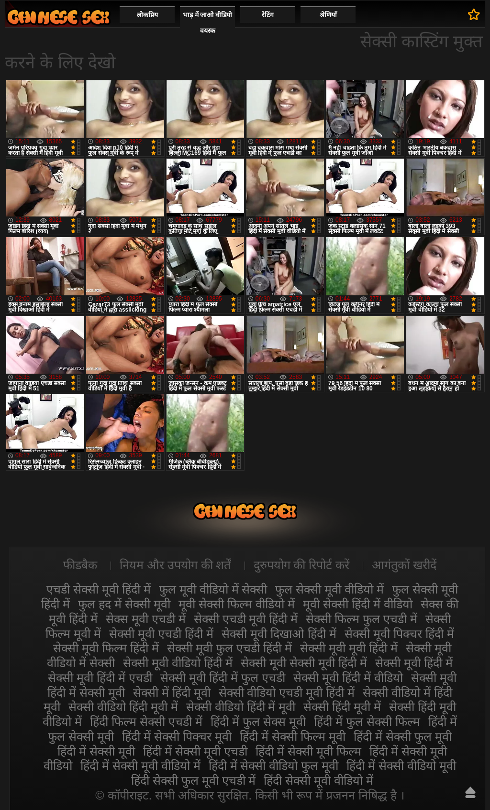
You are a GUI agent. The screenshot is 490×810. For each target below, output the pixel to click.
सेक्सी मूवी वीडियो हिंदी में (178, 663)
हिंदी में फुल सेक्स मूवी (258, 721)
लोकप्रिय (147, 15)
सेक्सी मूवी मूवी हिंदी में (349, 648)
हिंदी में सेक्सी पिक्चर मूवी (177, 736)
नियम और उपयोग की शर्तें (175, 565)
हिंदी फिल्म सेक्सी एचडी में (146, 721)
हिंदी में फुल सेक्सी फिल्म (367, 721)
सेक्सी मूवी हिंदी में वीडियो (348, 677)
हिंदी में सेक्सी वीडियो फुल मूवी (274, 765)
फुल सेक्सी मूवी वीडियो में (329, 589)
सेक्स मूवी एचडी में (146, 619)
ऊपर (470, 792)
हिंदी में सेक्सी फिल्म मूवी (292, 736)
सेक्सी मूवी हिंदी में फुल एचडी (222, 677)
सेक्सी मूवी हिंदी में (414, 663)
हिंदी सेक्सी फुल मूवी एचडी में (193, 780)
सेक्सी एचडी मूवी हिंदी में (246, 619)
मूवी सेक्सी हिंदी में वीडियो (357, 604)
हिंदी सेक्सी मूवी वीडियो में (318, 780)
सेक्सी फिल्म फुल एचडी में (361, 619)
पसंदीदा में (474, 14)
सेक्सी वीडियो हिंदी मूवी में (123, 706)
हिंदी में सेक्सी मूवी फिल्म (308, 751)
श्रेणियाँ (328, 15)
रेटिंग (268, 15)
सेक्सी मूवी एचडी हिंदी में (161, 633)
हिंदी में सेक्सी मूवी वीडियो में (140, 765)
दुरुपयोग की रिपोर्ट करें (302, 565)
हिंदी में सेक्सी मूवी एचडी (195, 751)
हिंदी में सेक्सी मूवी (96, 751)
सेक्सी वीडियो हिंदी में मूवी (241, 706)
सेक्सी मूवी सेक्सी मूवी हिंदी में (304, 663)
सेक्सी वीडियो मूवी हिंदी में (58, 16)
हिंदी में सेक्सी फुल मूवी (403, 736)
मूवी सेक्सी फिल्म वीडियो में (236, 604)
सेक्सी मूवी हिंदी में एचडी (100, 677)
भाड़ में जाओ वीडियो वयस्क (208, 22)
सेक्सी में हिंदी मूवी (172, 692)
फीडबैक (80, 565)
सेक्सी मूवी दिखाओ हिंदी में (279, 633)
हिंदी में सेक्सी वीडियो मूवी (401, 765)
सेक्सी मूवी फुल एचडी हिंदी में (229, 648)
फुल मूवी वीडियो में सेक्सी (213, 589)
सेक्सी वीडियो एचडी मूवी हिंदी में (287, 692)
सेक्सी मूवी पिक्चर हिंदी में (399, 633)
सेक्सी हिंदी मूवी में (342, 706)
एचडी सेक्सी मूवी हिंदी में (98, 589)
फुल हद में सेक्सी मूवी (124, 604)
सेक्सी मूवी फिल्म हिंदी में (106, 648)
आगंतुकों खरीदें (404, 565)
